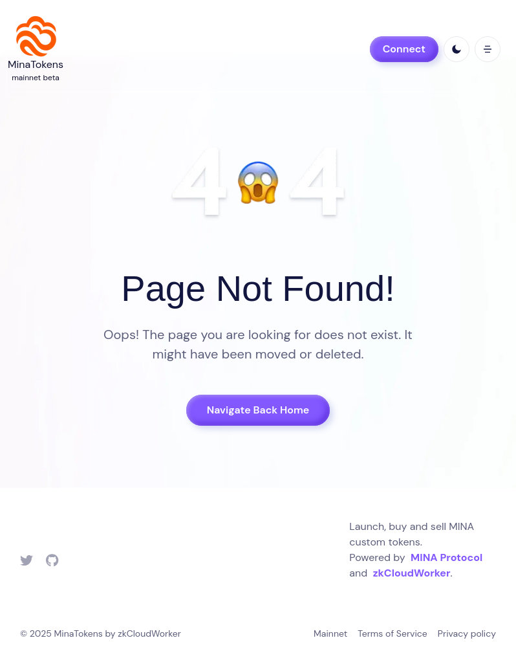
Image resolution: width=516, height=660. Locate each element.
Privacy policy (467, 633)
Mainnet (330, 633)
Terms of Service (392, 633)
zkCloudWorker (412, 573)
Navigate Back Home (258, 410)
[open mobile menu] (487, 49)
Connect (404, 49)
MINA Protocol (446, 557)
